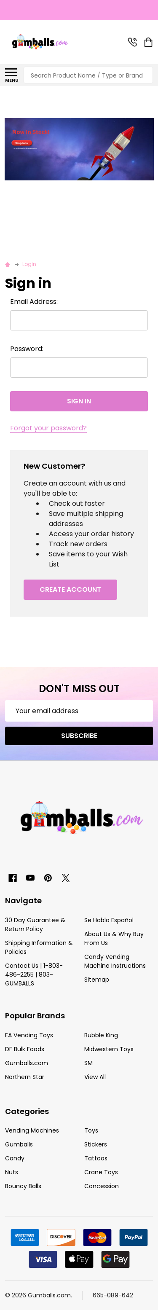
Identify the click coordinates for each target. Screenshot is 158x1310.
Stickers (95, 1144)
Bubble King (101, 1035)
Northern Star (24, 1077)
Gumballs (19, 1144)
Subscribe (79, 736)
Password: (26, 349)
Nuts (11, 1172)
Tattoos (95, 1158)
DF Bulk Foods (24, 1049)
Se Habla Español (109, 920)
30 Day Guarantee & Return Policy (35, 924)
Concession (101, 1186)
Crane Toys (101, 1172)
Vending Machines (32, 1130)
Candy (14, 1158)
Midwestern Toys (109, 1049)
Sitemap (96, 979)
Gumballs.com (26, 1063)
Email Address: (34, 301)
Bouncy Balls (23, 1186)
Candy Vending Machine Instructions (115, 961)
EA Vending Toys (29, 1035)
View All (95, 1077)
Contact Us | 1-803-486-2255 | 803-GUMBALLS (34, 974)
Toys (91, 1130)
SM (88, 1063)
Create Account (70, 589)
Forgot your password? (48, 428)
